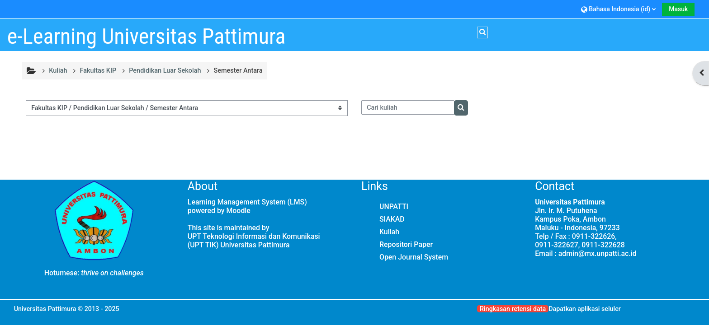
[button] (618, 9)
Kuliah (389, 232)
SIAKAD (392, 219)
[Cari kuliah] (407, 107)
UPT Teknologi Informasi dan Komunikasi (254, 236)
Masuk (678, 9)
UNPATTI (393, 206)
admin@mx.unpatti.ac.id (597, 253)
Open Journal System (413, 257)
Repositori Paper (406, 244)
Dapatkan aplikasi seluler (584, 308)
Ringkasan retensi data (513, 308)
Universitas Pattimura (45, 308)
